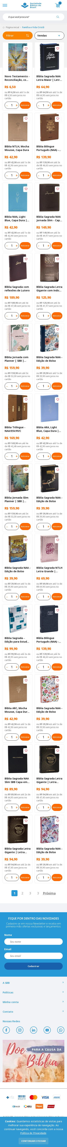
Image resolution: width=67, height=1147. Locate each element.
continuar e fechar (33, 1141)
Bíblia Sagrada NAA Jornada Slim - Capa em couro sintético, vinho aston (48, 218)
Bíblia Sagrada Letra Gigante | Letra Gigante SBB (49, 780)
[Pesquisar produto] (59, 18)
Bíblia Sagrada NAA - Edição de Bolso (49, 358)
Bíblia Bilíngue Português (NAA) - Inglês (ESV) (47, 148)
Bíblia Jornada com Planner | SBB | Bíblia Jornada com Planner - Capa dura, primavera (18, 359)
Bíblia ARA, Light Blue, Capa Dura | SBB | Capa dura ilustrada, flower (47, 429)
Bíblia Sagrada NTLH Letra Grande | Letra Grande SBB (49, 569)
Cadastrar (33, 966)
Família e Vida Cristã (33, 27)
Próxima (49, 893)
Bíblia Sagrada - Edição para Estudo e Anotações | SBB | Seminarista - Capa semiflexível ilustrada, (17, 639)
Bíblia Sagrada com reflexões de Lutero (17, 288)
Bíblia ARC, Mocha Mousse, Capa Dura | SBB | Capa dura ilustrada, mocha (17, 710)
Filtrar (17, 35)
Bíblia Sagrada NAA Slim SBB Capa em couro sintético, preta (17, 780)
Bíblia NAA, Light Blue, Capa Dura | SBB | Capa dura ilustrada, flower (16, 218)
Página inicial (12, 27)
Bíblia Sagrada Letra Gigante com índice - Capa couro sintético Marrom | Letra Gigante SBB (49, 288)
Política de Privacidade (33, 1133)
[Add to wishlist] (26, 49)
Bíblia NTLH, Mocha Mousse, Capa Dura (17, 148)
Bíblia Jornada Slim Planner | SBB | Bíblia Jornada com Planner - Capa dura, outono (18, 499)
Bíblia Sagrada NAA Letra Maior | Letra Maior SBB (48, 78)
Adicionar (25, 105)
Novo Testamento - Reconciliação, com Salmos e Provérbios (17, 78)
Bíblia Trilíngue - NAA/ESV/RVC (15, 429)
